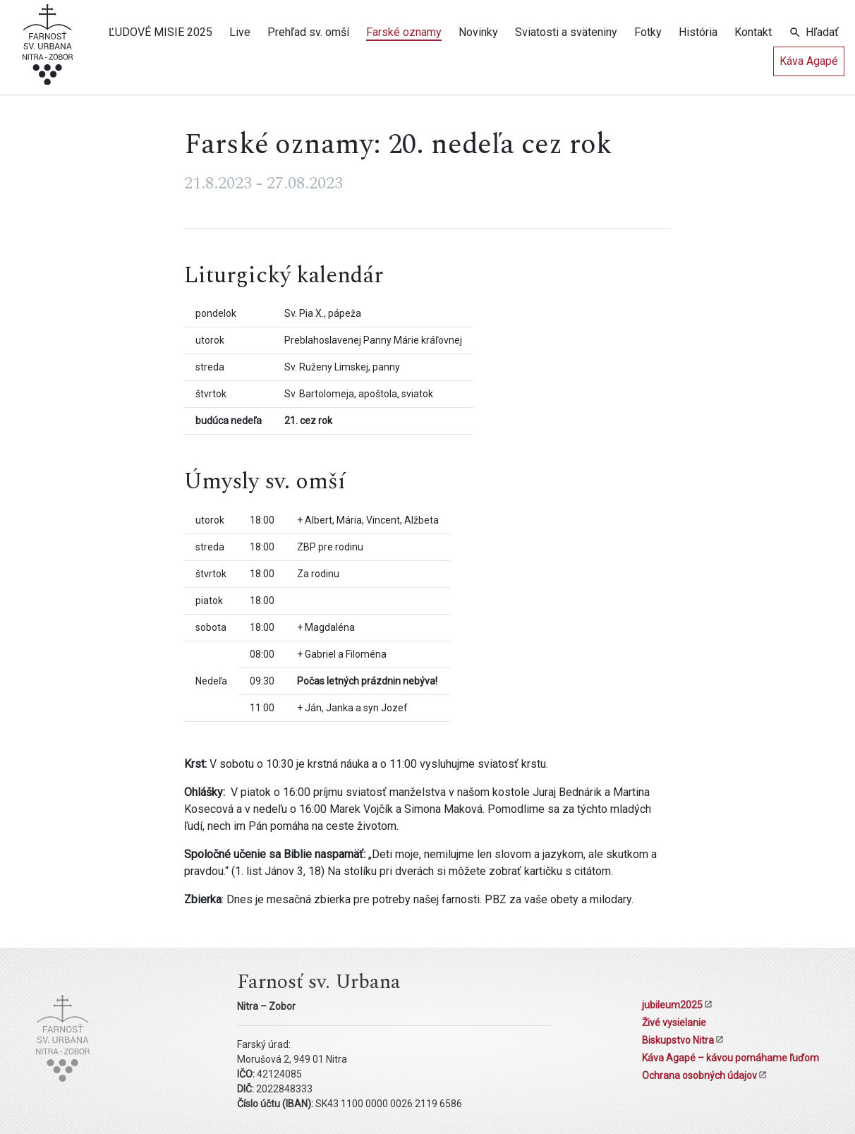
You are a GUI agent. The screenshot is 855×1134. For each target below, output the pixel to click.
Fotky (648, 32)
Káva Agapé (809, 61)
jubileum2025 (672, 1005)
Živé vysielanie (674, 1022)
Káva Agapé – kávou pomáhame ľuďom (730, 1057)
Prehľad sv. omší (308, 32)
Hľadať (822, 32)
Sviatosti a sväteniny (566, 32)
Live (239, 32)
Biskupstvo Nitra (678, 1040)
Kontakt (753, 32)
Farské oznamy (404, 32)
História (698, 32)
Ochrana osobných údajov (699, 1075)
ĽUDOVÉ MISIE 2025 (160, 32)
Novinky (478, 32)
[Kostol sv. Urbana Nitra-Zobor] (48, 49)
